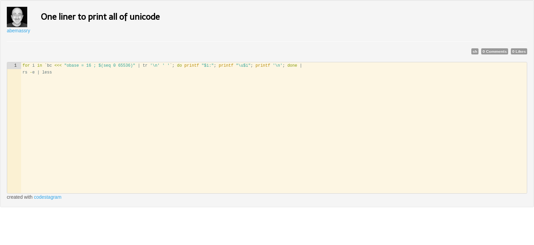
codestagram (47, 197)
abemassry (18, 30)
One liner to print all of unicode (100, 17)
